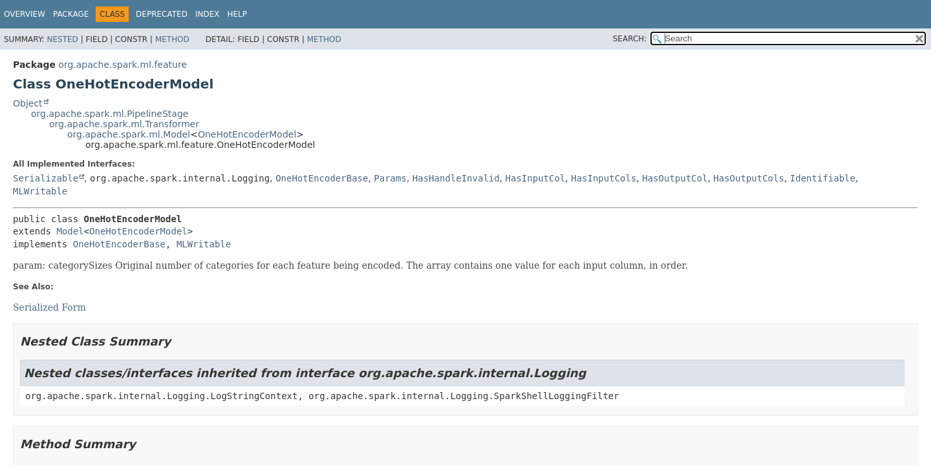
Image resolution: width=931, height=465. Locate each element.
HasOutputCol (674, 178)
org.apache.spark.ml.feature (122, 64)
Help (237, 14)
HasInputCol (536, 178)
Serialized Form (49, 307)
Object (28, 103)
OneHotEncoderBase (321, 178)
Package (71, 14)
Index (207, 14)
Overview (24, 14)
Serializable (45, 178)
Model (69, 231)
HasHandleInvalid (456, 178)
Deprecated (161, 14)
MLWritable (40, 191)
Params (390, 178)
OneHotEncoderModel (247, 134)
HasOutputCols (748, 178)
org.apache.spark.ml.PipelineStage (109, 113)
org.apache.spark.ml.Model (128, 134)
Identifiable (822, 178)
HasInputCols (603, 178)
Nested (62, 39)
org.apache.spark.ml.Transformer (124, 124)
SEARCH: (630, 38)
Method (172, 39)
